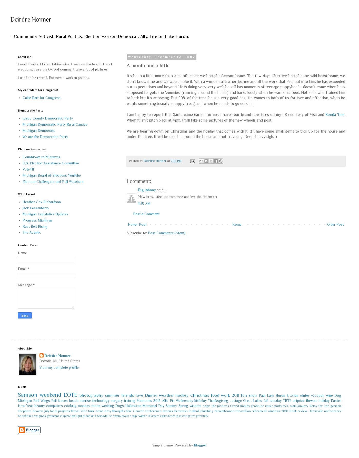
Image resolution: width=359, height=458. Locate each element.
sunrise (85, 401)
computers (54, 406)
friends (127, 395)
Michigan (25, 401)
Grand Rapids (240, 406)
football (194, 411)
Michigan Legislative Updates (45, 214)
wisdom (195, 406)
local (53, 411)
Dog (337, 395)
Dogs (119, 406)
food (215, 395)
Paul (262, 395)
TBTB (287, 401)
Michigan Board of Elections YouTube (52, 175)
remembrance (224, 411)
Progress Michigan (37, 220)
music (269, 406)
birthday (200, 401)
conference (153, 411)
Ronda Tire (334, 114)
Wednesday (184, 401)
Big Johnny (147, 190)
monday (84, 406)
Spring (183, 406)
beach (73, 401)
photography (91, 395)
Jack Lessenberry (36, 208)
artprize (299, 401)
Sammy (171, 406)
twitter (142, 416)
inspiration (67, 416)
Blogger (200, 445)
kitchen (292, 395)
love (139, 395)
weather (166, 395)
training (129, 401)
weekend (50, 395)
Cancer (138, 411)
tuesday (276, 401)
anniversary (332, 411)
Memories (144, 401)
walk (293, 406)
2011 (235, 395)
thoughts (118, 411)
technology (100, 401)
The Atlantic (32, 232)
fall (266, 401)
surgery (117, 401)
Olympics (153, 415)
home (100, 411)
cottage (236, 401)
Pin (172, 401)
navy (108, 411)
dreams (168, 411)
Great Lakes (252, 401)
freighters (189, 415)
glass (42, 416)
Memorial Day (153, 406)
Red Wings (41, 401)
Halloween (133, 406)
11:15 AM (144, 204)
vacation (317, 395)
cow (35, 416)
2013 (84, 411)
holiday (324, 401)
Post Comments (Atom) (166, 233)
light (79, 416)
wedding (108, 406)
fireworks (181, 411)
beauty (40, 406)
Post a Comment (146, 214)
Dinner (151, 395)
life (214, 406)
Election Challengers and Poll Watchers (53, 182)
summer (112, 395)
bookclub (24, 416)
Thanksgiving (218, 401)
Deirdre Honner (30, 19)
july (46, 411)
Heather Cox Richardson (42, 202)
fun (244, 395)
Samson (27, 395)
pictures (223, 406)
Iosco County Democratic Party (48, 118)
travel (75, 411)
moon (96, 406)
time (129, 411)
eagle (207, 406)
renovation (243, 411)
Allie (165, 401)
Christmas (199, 395)
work (225, 395)
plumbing (207, 411)
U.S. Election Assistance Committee (51, 163)
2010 (284, 411)
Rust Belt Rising (35, 226)
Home (237, 224)
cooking (70, 406)
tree (286, 406)
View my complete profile (59, 367)
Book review (298, 411)
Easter (336, 401)
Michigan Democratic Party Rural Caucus (55, 124)
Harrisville (315, 411)
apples (163, 415)
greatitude (202, 415)
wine (329, 395)
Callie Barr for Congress (42, 98)
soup (133, 416)
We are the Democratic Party (45, 137)
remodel (102, 416)
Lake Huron (276, 395)
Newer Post (137, 224)
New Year (25, 406)
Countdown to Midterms (41, 157)
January (302, 406)
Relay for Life (319, 406)
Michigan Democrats (39, 130)
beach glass (175, 415)
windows (274, 411)
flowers (311, 401)
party (278, 406)
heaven (38, 411)
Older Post (335, 224)
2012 (157, 401)
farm (91, 411)
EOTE (70, 395)
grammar (53, 416)
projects (64, 411)
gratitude (257, 406)
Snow (252, 395)
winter (304, 395)
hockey (181, 395)
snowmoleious (119, 416)
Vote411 (28, 169)
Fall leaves (59, 401)
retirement (259, 411)
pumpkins (89, 416)
